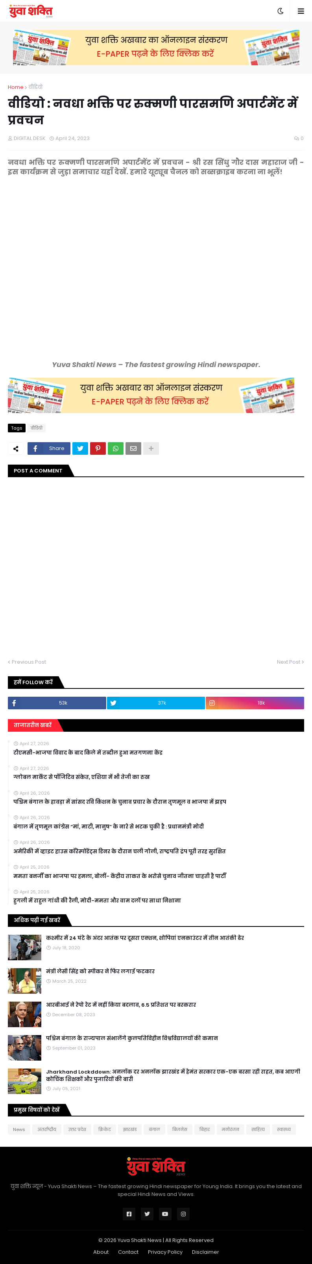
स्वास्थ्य (284, 1129)
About (101, 1252)
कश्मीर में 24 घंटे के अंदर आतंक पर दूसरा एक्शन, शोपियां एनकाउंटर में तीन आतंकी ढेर (145, 938)
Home (16, 87)
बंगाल (154, 1129)
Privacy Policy (165, 1252)
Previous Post (29, 662)
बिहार (204, 1129)
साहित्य (258, 1129)
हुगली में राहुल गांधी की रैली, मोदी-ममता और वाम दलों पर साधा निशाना (97, 900)
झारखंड (130, 1129)
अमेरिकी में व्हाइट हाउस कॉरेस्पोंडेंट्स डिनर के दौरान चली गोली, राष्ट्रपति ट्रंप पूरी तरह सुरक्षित (119, 851)
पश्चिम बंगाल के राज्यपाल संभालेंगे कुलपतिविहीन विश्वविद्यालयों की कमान (132, 1038)
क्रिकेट (104, 1129)
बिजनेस (179, 1129)
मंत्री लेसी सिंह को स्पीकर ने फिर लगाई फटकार (100, 971)
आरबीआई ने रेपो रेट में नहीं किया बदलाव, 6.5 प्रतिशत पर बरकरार (121, 1005)
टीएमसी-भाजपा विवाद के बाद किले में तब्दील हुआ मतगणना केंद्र (87, 753)
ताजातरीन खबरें (33, 725)
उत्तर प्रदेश (77, 1129)
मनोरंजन (230, 1129)
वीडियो (35, 87)
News (19, 1129)
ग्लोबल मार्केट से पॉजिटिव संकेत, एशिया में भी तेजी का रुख (81, 777)
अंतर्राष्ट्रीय (46, 1129)
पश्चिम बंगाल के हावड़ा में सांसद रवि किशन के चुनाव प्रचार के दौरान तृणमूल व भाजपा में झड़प (119, 802)
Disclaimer (205, 1252)
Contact (128, 1252)
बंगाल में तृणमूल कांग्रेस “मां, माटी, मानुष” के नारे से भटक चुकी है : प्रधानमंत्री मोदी (108, 826)
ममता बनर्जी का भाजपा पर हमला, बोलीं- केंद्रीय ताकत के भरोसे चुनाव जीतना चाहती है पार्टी (119, 876)
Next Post (288, 662)
